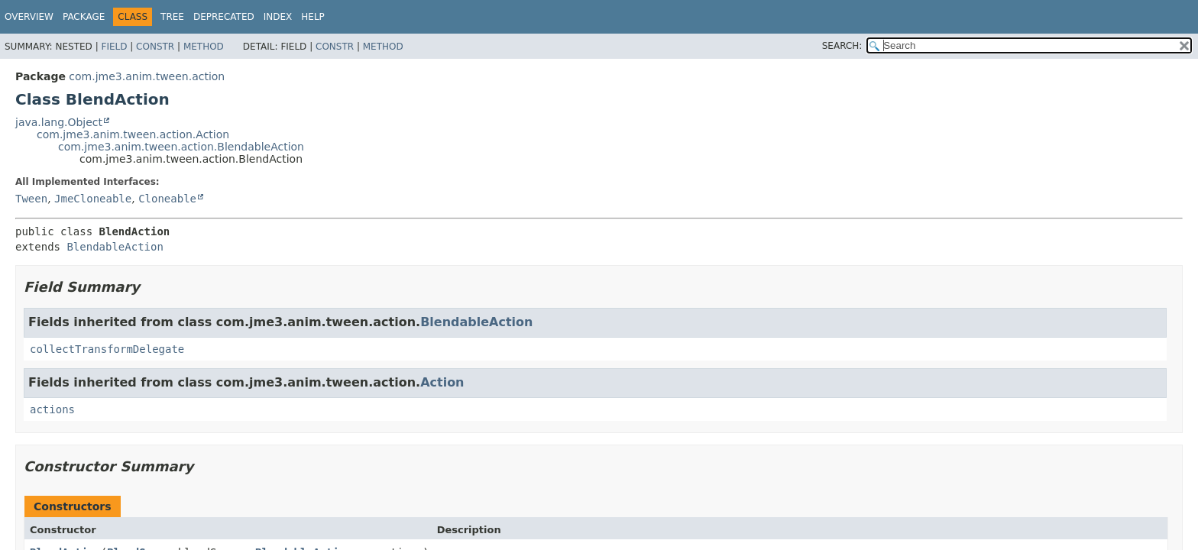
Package (84, 16)
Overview (29, 16)
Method (203, 46)
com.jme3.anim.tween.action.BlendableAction (181, 147)
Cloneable (167, 198)
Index (278, 16)
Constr (155, 46)
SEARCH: (842, 45)
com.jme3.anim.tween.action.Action (133, 134)
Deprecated (223, 16)
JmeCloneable (92, 198)
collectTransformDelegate (107, 349)
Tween (31, 198)
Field (114, 46)
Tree (172, 16)
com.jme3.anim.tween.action (147, 76)
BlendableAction (114, 247)
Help (313, 16)
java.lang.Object (58, 122)
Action (442, 382)
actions (52, 409)
